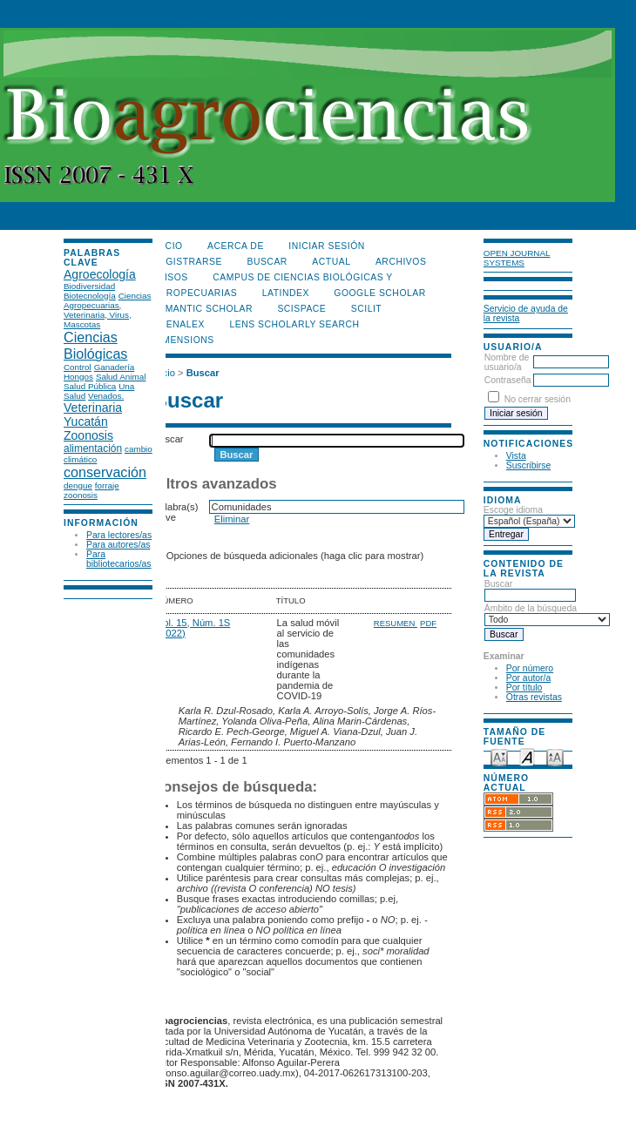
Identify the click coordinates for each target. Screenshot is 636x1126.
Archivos (401, 261)
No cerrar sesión (537, 399)
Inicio (167, 246)
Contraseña (507, 380)
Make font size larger (555, 756)
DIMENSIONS (183, 340)
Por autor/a (528, 678)
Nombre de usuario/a (506, 362)
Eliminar (231, 519)
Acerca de (235, 246)
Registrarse (187, 261)
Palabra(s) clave (176, 512)
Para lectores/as (119, 535)
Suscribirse (528, 465)
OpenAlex (178, 324)
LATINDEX (285, 293)
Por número (529, 668)
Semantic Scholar (202, 309)
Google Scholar (379, 293)
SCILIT (366, 309)
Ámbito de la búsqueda (547, 613)
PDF (428, 623)
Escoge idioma (513, 510)
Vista (516, 456)
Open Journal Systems (517, 257)
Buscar (530, 589)
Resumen (395, 623)
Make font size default (527, 756)
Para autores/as (118, 545)
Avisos (170, 277)
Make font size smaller (499, 756)
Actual (331, 261)
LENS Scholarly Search (294, 324)
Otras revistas (534, 697)
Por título (524, 687)
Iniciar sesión (326, 246)
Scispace (301, 309)
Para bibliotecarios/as (119, 559)
